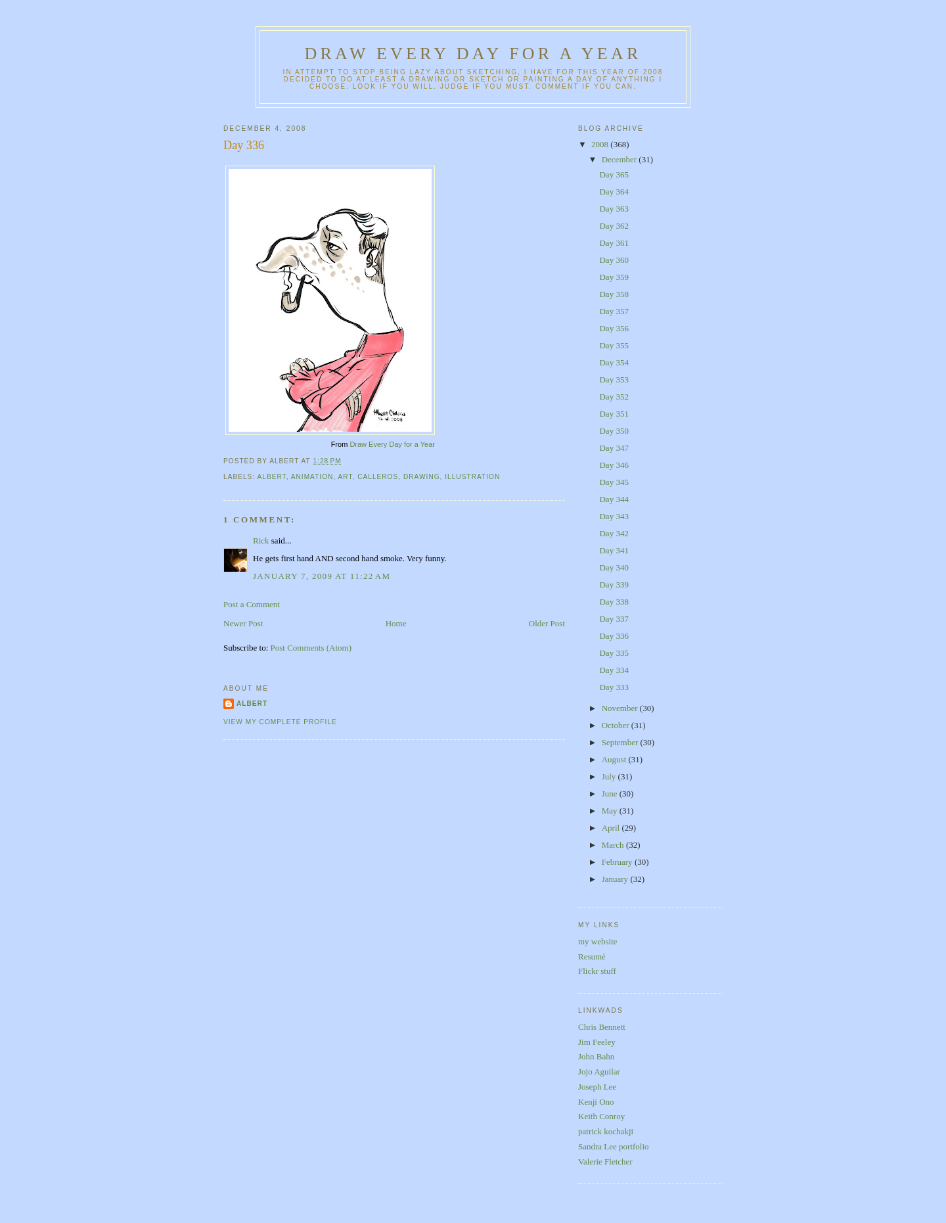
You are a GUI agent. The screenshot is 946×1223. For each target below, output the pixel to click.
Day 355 (613, 345)
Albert (251, 703)
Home (396, 623)
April (612, 828)
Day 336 (243, 145)
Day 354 (613, 362)
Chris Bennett (601, 1027)
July (610, 776)
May (610, 811)
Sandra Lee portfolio (613, 1146)
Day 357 (613, 311)
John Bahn (596, 1056)
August (615, 759)
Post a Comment (251, 604)
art (345, 476)
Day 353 (613, 379)
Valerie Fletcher (605, 1161)
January (616, 879)
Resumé (592, 956)
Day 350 (613, 431)
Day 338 (613, 602)
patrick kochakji (605, 1131)
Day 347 (613, 448)
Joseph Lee (597, 1087)
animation (312, 476)
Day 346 (613, 465)
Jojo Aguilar (599, 1071)
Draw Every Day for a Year (473, 53)
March (614, 845)
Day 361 (613, 243)
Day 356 (613, 328)
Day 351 (613, 414)
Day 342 (613, 533)
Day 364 (613, 191)
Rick (261, 540)
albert (271, 476)
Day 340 (613, 567)
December (620, 159)
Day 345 (613, 482)
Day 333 (613, 687)
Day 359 (613, 277)
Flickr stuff (597, 971)
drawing (421, 476)
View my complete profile (280, 722)
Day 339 (613, 584)
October (616, 725)
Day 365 (613, 174)
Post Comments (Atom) (311, 648)
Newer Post (243, 623)
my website (598, 941)
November (621, 708)
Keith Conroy (601, 1116)
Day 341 (613, 550)
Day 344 (613, 499)
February (618, 862)
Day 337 (613, 619)
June (610, 793)
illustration (472, 476)
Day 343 (613, 516)
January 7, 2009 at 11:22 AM (321, 576)
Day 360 (613, 260)
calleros (377, 476)
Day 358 (613, 294)
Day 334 (613, 670)
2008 (600, 144)
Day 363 (613, 209)
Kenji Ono (596, 1102)
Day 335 (613, 653)
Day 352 (613, 397)
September (621, 742)
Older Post (547, 623)
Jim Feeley (597, 1042)
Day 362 (613, 226)
